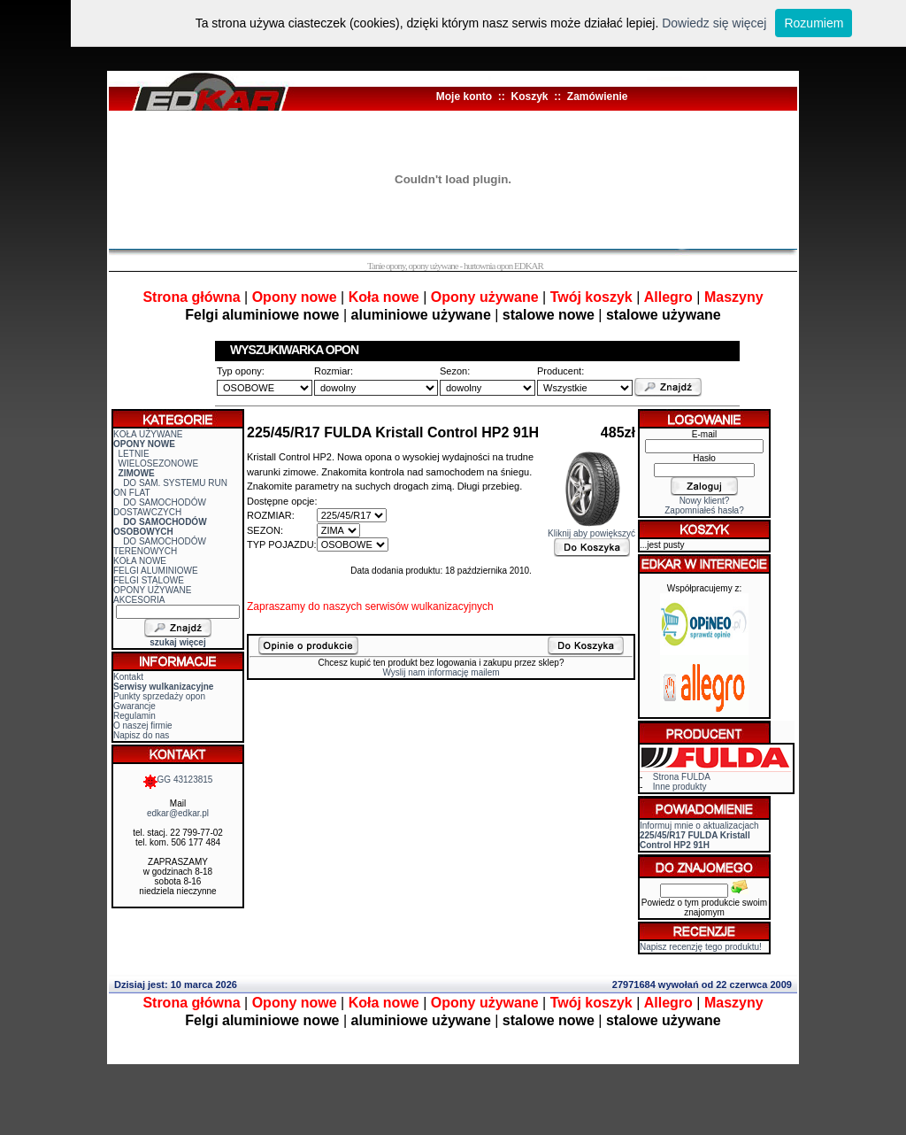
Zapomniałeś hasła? (704, 510)
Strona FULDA (681, 777)
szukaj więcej (177, 642)
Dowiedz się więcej (714, 23)
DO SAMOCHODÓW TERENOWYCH (159, 546)
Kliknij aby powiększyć (591, 529)
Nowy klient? (705, 501)
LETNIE (134, 454)
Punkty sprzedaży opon (159, 696)
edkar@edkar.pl (178, 813)
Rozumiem (813, 23)
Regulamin (134, 716)
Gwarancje (134, 706)
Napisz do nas (141, 735)
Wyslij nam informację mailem (440, 672)
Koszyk (529, 96)
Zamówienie (597, 96)
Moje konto (464, 96)
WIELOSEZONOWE (159, 463)
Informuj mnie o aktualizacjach (699, 835)
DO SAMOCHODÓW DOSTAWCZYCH (159, 507)
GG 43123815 (178, 779)
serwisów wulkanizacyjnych (429, 606)
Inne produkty (680, 786)
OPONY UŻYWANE (152, 590)
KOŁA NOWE (139, 561)
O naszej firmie (143, 725)
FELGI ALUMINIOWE (155, 570)
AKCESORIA (139, 600)
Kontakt (128, 677)
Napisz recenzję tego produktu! (701, 947)
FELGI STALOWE (148, 580)
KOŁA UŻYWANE (148, 434)
